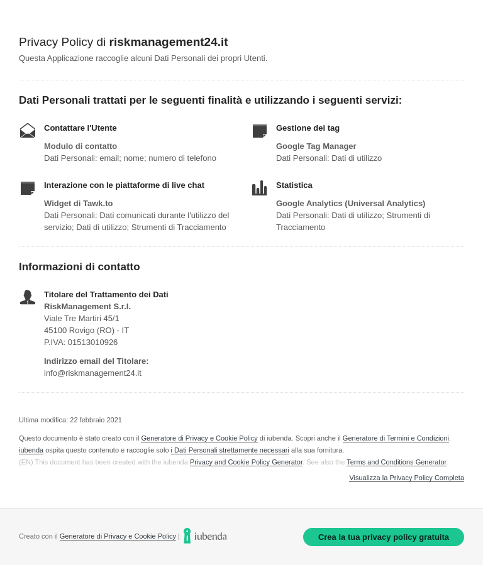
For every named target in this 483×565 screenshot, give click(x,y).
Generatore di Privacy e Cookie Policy (199, 438)
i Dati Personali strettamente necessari (230, 450)
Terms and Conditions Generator (396, 462)
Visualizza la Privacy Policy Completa (406, 477)
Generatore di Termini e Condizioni (396, 438)
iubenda (31, 450)
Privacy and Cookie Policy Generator (246, 462)
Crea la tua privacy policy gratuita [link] (383, 537)
